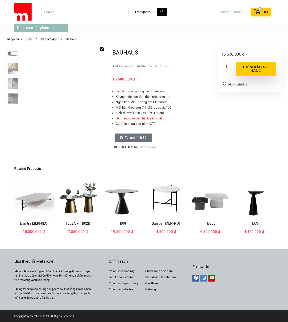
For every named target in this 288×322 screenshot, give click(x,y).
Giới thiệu (151, 283)
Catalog (150, 289)
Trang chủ (12, 39)
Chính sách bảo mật (122, 271)
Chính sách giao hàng (123, 283)
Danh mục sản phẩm (33, 28)
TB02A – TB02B (77, 223)
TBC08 (210, 223)
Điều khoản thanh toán (160, 277)
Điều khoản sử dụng (122, 277)
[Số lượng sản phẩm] (227, 67)
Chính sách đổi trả (121, 289)
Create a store (230, 12)
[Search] (162, 12)
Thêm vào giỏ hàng (255, 69)
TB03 (254, 223)
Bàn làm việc (49, 39)
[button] (102, 49)
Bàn (29, 39)
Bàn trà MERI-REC (33, 223)
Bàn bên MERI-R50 (166, 223)
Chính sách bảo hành (159, 271)
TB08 (122, 223)
